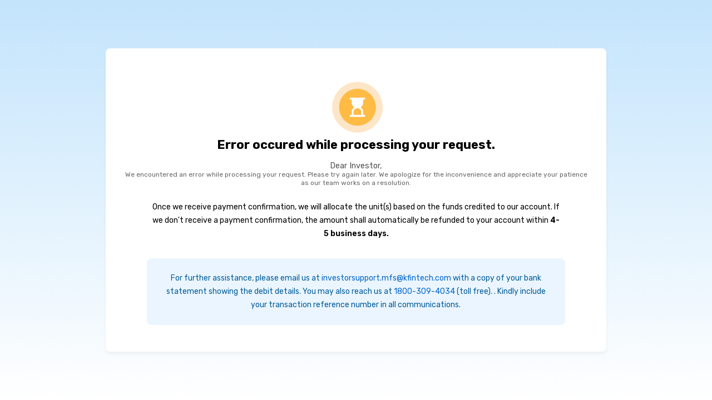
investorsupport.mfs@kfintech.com (386, 278)
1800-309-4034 (424, 291)
